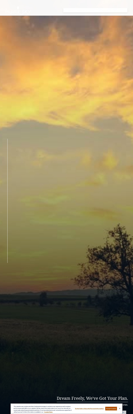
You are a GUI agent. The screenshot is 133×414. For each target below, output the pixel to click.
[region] (66, 408)
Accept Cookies (111, 408)
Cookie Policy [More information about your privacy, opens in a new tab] (48, 412)
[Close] (120, 408)
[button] (66, 5)
